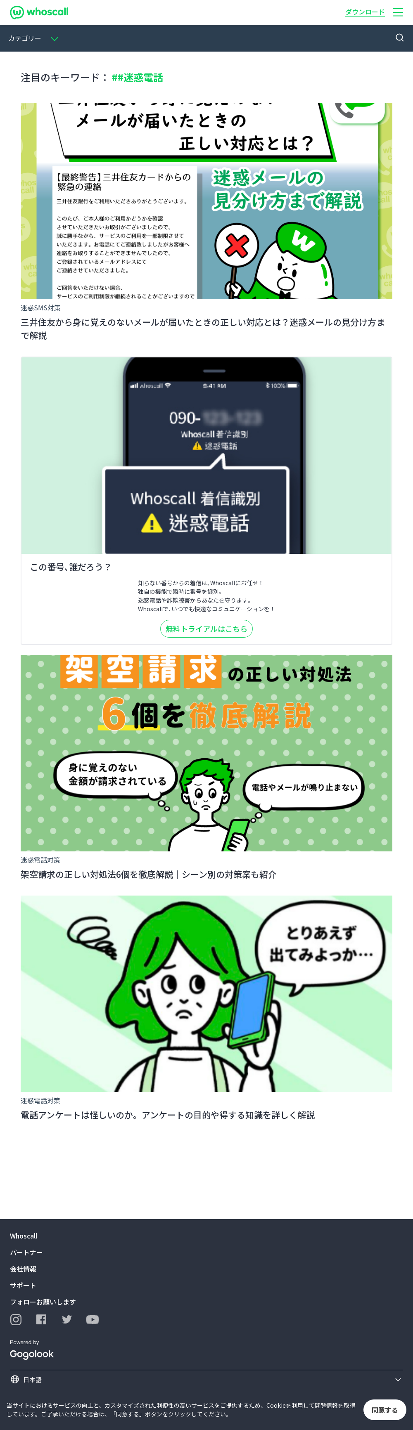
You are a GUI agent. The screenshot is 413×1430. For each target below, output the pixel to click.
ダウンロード (365, 12)
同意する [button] (385, 1410)
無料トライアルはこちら (206, 628)
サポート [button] (23, 1285)
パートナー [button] (26, 1252)
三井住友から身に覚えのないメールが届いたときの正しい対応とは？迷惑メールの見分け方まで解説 (203, 328)
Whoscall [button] (23, 1236)
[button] (398, 12)
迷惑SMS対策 (41, 307)
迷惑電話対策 (40, 860)
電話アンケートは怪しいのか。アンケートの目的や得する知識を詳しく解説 (168, 1115)
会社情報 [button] (23, 1269)
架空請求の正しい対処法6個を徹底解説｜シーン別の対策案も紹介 (149, 874)
